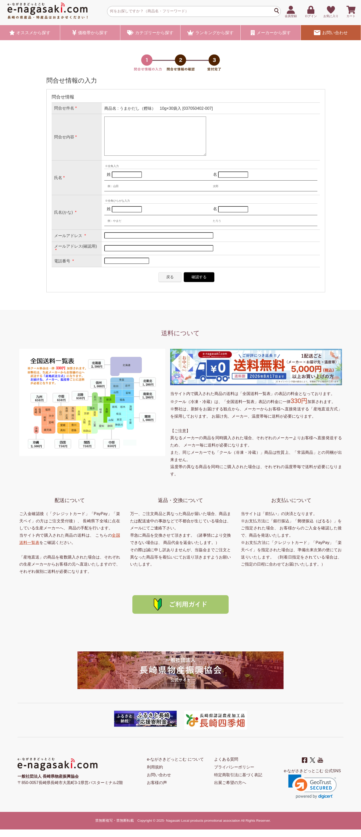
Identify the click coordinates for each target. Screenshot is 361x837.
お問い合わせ (330, 32)
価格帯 (90, 32)
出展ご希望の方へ (230, 790)
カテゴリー (150, 32)
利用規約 (155, 774)
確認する (199, 284)
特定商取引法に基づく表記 (238, 782)
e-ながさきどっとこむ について (175, 767)
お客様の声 (157, 790)
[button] (312, 794)
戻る (170, 284)
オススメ (30, 32)
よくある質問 (226, 767)
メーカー (270, 32)
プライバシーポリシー (234, 774)
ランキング (210, 32)
